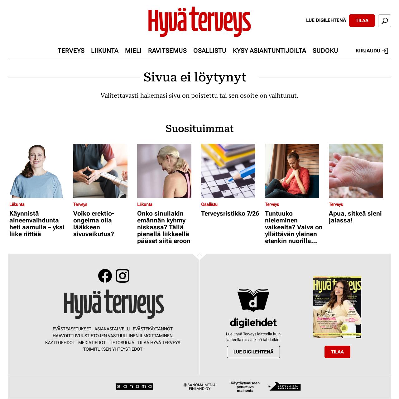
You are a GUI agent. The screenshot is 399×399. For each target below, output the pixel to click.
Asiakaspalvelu (112, 328)
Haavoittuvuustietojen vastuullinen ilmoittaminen (113, 335)
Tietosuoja (121, 342)
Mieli (133, 50)
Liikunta (104, 50)
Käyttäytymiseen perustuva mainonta (245, 387)
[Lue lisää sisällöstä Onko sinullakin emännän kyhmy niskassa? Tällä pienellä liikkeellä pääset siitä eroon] (167, 171)
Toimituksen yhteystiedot (112, 349)
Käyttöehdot (60, 342)
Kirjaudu (372, 51)
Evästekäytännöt (153, 328)
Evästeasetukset (72, 328)
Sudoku (325, 50)
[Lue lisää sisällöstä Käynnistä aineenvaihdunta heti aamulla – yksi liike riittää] (39, 171)
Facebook (105, 276)
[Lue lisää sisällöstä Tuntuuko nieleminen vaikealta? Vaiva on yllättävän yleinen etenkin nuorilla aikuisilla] (295, 171)
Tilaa (362, 20)
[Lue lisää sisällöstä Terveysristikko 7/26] (231, 171)
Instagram (122, 276)
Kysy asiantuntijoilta (269, 50)
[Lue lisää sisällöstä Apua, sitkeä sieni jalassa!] (359, 171)
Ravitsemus (167, 50)
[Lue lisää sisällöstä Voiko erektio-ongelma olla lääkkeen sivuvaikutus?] (103, 171)
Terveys (71, 50)
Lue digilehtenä (326, 20)
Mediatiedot (92, 342)
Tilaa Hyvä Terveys (158, 342)
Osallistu (209, 50)
